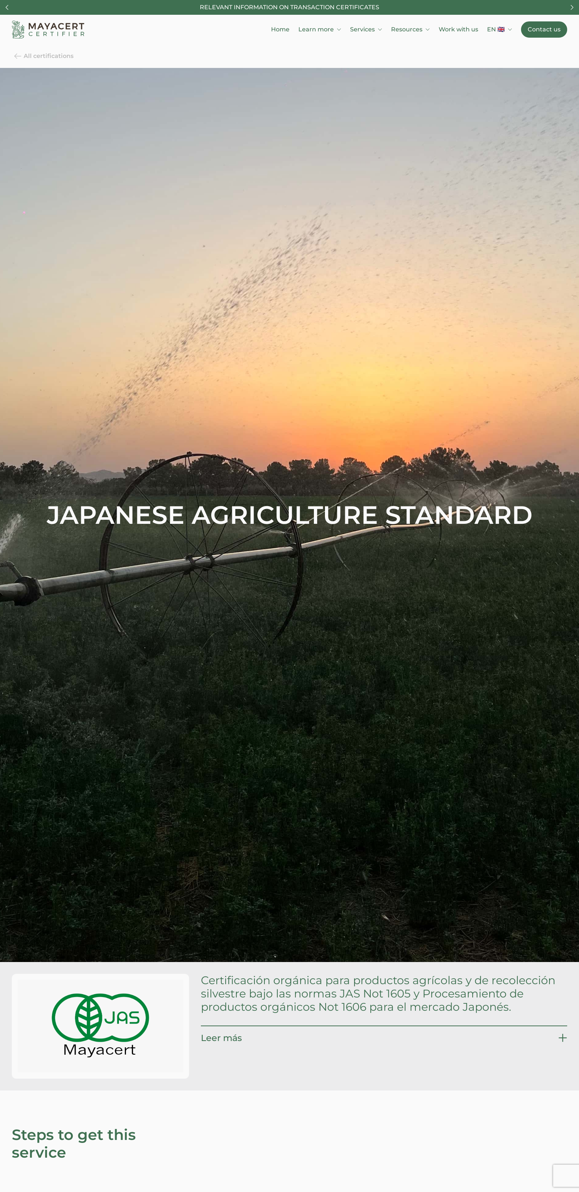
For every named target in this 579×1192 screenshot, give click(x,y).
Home (280, 29)
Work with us (458, 29)
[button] (384, 1038)
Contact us (544, 29)
